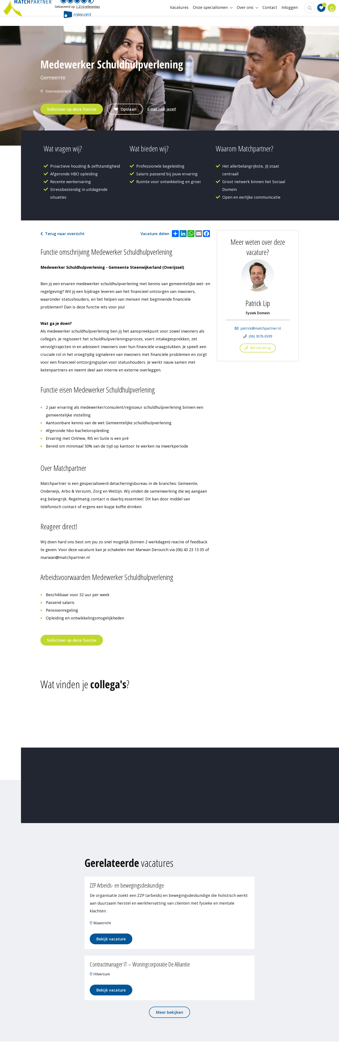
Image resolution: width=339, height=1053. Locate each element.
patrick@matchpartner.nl (260, 328)
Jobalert (330, 13)
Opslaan (128, 109)
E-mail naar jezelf (161, 109)
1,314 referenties (88, 12)
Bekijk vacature (114, 942)
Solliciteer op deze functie (71, 109)
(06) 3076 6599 (260, 336)
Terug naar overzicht (65, 233)
